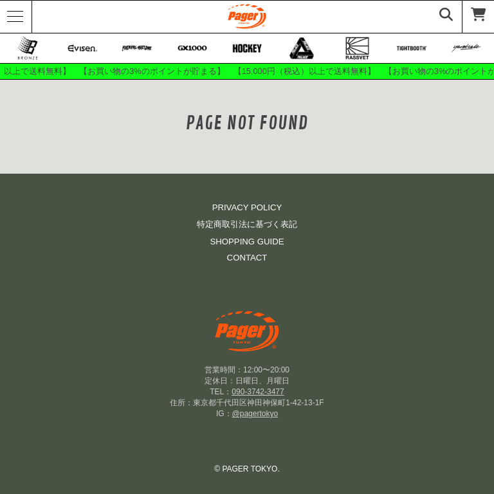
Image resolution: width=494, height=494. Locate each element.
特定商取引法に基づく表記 (247, 224)
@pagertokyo (255, 413)
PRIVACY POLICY (247, 207)
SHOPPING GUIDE (247, 241)
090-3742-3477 (258, 391)
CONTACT (247, 257)
